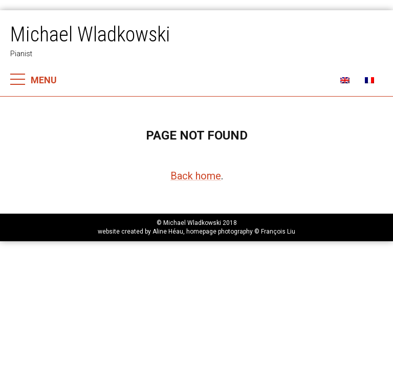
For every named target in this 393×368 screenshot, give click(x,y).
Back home (195, 176)
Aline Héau (167, 231)
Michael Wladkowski (90, 34)
